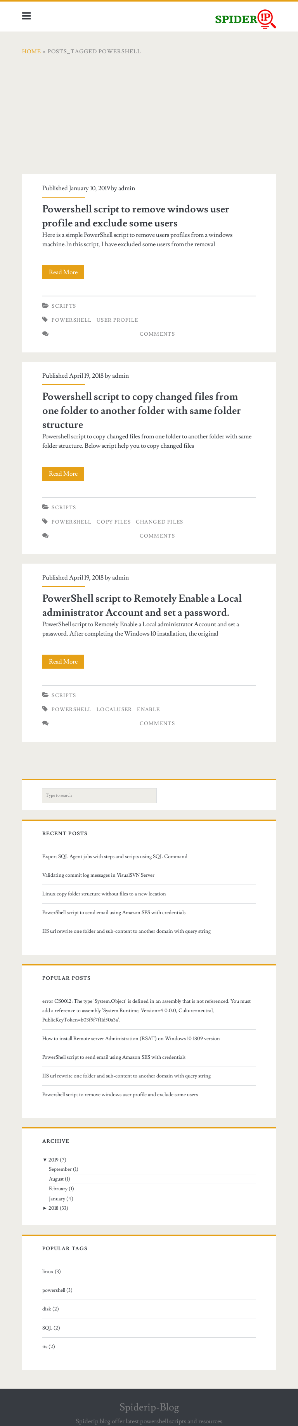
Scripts (64, 306)
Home (31, 51)
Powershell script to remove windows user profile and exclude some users (120, 1094)
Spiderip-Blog (149, 1407)
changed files (160, 522)
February (58, 1189)
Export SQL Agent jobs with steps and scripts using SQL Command (114, 856)
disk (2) (50, 1309)
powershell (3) (57, 1290)
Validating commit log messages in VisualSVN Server (98, 875)
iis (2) (48, 1347)
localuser (114, 709)
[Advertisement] (149, 119)
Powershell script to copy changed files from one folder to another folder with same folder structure (141, 410)
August (56, 1179)
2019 (54, 1160)
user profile (118, 320)
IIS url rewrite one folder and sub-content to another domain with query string (126, 931)
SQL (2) (51, 1328)
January (57, 1199)
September (60, 1169)
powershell (72, 320)
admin (126, 188)
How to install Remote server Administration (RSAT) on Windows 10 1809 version (131, 1038)
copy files (114, 522)
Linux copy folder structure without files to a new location (104, 894)
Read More (66, 272)
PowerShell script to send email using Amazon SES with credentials (113, 912)
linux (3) (51, 1271)
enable (148, 709)
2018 (54, 1208)
